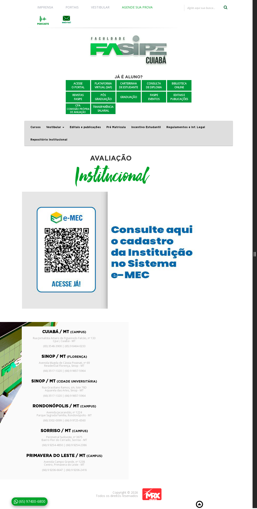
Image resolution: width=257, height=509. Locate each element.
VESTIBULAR (100, 7)
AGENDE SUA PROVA (137, 7)
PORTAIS (72, 7)
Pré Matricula (116, 127)
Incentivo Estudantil (146, 127)
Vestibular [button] (55, 127)
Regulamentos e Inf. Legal (185, 127)
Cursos (35, 127)
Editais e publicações (85, 127)
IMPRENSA (45, 7)
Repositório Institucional (48, 139)
